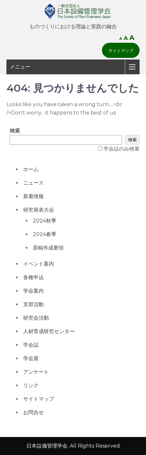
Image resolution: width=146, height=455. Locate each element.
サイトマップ (120, 50)
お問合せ (33, 412)
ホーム (31, 169)
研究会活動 (36, 318)
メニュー (20, 67)
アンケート (36, 372)
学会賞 (31, 358)
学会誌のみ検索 (122, 149)
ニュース (33, 183)
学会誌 (31, 345)
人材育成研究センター (49, 331)
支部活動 (33, 304)
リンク (31, 385)
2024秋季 (44, 221)
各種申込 (33, 277)
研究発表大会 (38, 210)
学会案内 (33, 291)
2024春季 (44, 234)
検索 (15, 131)
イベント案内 (38, 264)
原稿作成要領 (48, 248)
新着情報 (33, 196)
